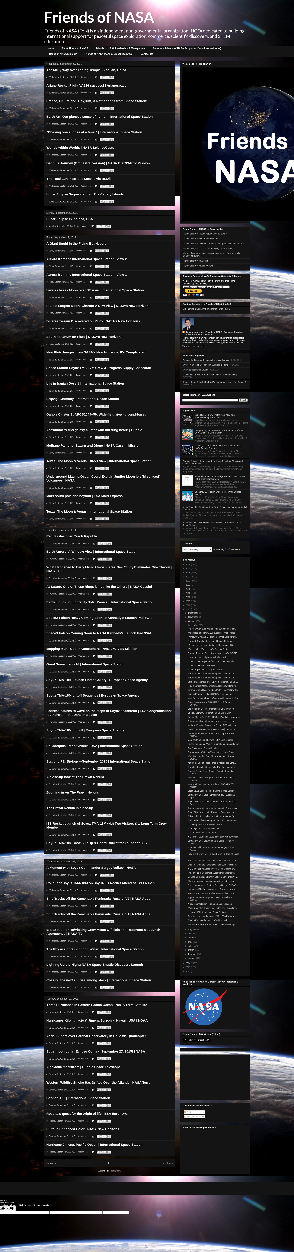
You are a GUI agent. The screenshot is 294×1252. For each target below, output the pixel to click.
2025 (188, 568)
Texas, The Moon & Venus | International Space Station (89, 511)
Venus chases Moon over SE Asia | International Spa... (213, 682)
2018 (188, 597)
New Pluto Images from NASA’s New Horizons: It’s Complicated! (96, 352)
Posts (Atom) (115, 1171)
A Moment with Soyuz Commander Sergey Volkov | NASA (91, 868)
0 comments (85, 77)
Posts (188, 1112)
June (190, 937)
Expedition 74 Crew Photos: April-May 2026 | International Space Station (215, 416)
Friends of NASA (99, 17)
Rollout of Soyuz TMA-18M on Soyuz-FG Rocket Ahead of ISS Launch (100, 883)
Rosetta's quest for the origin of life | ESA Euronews (87, 1114)
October (192, 621)
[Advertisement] (215, 1077)
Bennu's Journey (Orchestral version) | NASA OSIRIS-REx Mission (98, 163)
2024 (188, 572)
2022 (188, 581)
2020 (188, 589)
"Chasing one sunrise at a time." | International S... (211, 645)
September (193, 625)
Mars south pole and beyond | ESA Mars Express (84, 496)
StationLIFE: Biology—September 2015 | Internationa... (213, 820)
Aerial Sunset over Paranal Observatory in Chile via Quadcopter (96, 1036)
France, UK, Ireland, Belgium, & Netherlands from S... (212, 637)
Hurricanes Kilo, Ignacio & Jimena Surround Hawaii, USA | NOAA (97, 1020)
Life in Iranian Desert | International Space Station (85, 383)
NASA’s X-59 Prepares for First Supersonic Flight (205, 365)
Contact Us (146, 54)
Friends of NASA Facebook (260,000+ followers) (204, 234)
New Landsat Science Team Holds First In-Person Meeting (209, 374)
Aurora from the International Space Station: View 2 (86, 259)
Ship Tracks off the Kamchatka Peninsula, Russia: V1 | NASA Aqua (98, 914)
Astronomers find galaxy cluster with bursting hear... (212, 721)
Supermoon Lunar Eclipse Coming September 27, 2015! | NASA (95, 1051)
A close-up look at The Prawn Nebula (75, 777)
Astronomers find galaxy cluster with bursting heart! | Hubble (94, 430)
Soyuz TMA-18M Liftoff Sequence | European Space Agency (93, 695)
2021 (188, 585)
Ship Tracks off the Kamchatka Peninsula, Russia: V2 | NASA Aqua (98, 899)
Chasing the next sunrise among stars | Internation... (212, 881)
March (191, 950)
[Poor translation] (11, 1208)
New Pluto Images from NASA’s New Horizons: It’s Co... (213, 698)
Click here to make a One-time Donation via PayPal (206, 309)
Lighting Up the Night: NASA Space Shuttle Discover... (213, 877)
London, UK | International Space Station (78, 1098)
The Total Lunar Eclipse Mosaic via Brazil (78, 179)
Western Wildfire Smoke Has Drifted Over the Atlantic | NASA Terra (98, 1082)
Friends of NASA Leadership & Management (121, 48)
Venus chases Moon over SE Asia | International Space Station (95, 290)
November (193, 617)
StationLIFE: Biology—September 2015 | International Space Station (99, 761)
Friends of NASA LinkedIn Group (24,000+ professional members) (213, 243)
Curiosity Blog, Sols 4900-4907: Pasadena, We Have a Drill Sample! (214, 382)
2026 (188, 564)
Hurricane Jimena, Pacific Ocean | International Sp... (212, 924)
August (191, 929)
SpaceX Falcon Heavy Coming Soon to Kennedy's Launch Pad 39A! (99, 618)
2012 (188, 971)
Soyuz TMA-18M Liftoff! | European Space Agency (85, 730)
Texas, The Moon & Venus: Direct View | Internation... (212, 729)
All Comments (191, 1117)
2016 (188, 605)
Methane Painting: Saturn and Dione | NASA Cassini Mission (93, 445)
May (190, 942)
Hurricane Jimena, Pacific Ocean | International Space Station (94, 1145)
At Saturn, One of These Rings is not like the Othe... (212, 763)
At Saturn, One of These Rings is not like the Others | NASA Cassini (99, 587)
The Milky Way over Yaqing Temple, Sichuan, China (86, 70)
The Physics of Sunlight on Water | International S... (212, 873)
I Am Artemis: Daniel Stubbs (195, 370)
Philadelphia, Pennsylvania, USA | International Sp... (212, 816)
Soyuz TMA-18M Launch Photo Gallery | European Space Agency (97, 680)
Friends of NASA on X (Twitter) (196, 261)
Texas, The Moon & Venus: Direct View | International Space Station (98, 461)
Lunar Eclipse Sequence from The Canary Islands (85, 194)
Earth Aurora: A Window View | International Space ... (212, 752)
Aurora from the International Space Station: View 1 (86, 275)
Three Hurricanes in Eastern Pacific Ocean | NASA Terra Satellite (96, 1005)
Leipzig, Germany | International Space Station (82, 399)
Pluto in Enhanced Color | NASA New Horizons (82, 1129)
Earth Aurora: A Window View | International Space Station (91, 552)
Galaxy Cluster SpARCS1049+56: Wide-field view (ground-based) (96, 414)
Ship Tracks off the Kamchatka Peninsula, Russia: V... (212, 860)
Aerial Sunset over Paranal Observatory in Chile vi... (212, 893)
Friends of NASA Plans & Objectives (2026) (108, 54)
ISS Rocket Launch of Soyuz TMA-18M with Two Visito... (214, 837)
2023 (188, 576)
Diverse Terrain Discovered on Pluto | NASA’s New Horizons (93, 321)
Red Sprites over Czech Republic (72, 536)
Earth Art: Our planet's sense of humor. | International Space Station (99, 117)
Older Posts (167, 1163)
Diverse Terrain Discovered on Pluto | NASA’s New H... (213, 690)
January (192, 958)
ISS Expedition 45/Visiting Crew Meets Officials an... (212, 869)
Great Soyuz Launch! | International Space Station (85, 664)
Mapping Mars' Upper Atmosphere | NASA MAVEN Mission (91, 649)
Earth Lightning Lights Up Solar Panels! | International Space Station (100, 602)
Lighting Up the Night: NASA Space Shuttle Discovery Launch (94, 964)
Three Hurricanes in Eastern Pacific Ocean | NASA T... (213, 885)
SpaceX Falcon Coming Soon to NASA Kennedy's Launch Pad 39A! (98, 633)
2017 (188, 601)
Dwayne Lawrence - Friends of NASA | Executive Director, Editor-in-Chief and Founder (214, 333)
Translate (232, 549)
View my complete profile (194, 346)
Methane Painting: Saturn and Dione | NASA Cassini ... (213, 725)
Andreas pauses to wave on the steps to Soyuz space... (213, 808)
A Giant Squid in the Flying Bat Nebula (76, 243)
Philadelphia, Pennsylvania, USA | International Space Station (94, 746)
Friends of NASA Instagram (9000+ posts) (201, 238)
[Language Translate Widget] (197, 549)
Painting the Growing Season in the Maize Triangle (205, 360)
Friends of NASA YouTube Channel (198, 266)
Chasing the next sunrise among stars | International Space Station (98, 980)
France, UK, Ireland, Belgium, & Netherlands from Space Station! (96, 101)
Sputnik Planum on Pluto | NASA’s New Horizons (84, 337)
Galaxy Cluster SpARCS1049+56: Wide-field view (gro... (214, 717)
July (190, 933)
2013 (188, 967)
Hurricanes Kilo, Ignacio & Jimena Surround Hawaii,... (212, 889)
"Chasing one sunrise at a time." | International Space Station (94, 132)
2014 (188, 963)
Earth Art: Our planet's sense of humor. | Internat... (211, 641)
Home (51, 48)
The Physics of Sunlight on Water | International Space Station (95, 949)
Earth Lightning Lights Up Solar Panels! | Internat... (211, 767)
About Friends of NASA (75, 48)
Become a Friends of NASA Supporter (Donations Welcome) (187, 48)
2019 (188, 593)
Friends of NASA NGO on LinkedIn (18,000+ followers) (207, 248)
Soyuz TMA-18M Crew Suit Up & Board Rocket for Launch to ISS (96, 843)
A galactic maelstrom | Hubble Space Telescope (83, 1067)
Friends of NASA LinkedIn (62, 54)
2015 (188, 609)
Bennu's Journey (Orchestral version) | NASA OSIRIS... (213, 653)
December (193, 613)
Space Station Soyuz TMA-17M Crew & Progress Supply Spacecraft (98, 368)
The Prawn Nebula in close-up (69, 808)
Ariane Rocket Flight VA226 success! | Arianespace (86, 85)
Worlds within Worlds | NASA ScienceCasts (80, 147)
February (192, 954)
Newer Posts (53, 1163)
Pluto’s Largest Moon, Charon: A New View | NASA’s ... (213, 686)
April (190, 946)
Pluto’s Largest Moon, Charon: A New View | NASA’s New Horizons (98, 306)
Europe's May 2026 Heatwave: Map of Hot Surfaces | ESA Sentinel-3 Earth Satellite (219, 431)
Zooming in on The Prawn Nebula (72, 792)
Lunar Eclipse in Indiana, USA (69, 219)
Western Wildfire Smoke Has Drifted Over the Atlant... (212, 908)
